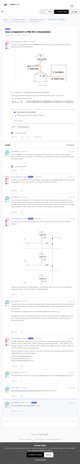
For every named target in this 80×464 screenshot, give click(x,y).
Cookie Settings (39, 439)
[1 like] (18, 133)
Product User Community (56, 19)
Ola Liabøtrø (15, 151)
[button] (2, 12)
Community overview (18, 19)
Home (5, 19)
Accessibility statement (53, 439)
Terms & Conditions (25, 439)
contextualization (23, 127)
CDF (13, 127)
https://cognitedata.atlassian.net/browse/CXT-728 (27, 390)
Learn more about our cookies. (42, 450)
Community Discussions (37, 19)
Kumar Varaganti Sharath (19, 42)
